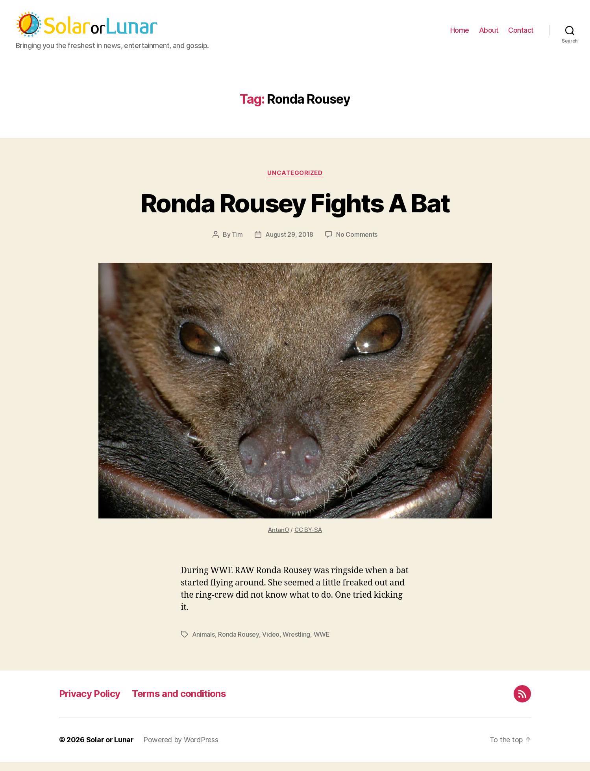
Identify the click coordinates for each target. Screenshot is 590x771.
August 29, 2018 (289, 243)
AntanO (278, 538)
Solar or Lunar (110, 749)
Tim (237, 243)
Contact (521, 35)
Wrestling (296, 643)
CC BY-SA (308, 538)
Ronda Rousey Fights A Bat (295, 212)
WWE (322, 643)
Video (270, 643)
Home (459, 35)
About (489, 35)
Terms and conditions (179, 702)
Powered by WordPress (180, 749)
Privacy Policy (89, 702)
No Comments (356, 243)
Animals (203, 643)
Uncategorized (294, 182)
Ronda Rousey (238, 643)
